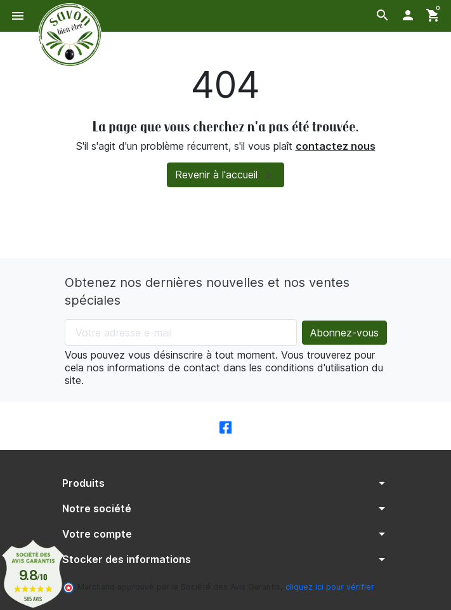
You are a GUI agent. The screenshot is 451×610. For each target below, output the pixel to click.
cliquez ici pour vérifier (329, 587)
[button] (382, 15)
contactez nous (336, 146)
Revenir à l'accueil (225, 175)
